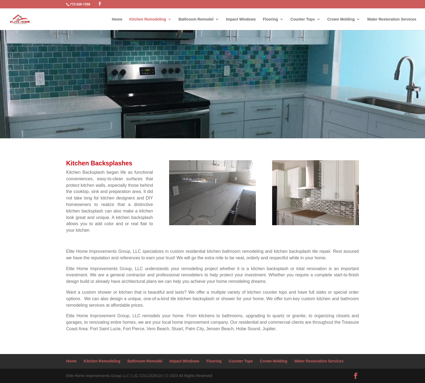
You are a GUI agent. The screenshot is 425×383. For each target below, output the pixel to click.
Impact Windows (241, 19)
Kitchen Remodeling (147, 19)
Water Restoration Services (391, 19)
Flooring (270, 19)
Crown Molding (341, 19)
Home (117, 19)
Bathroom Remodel (195, 19)
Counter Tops (303, 19)
